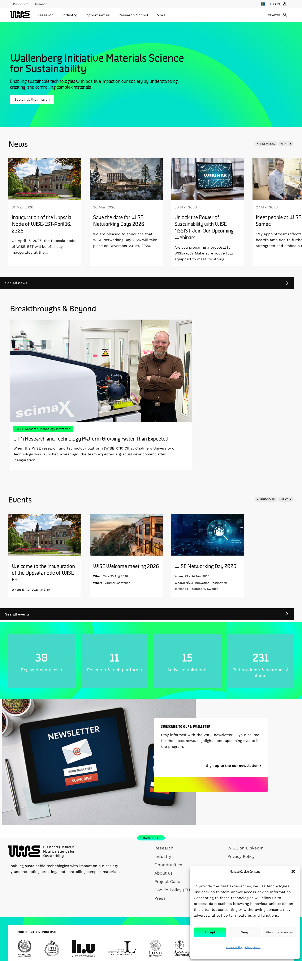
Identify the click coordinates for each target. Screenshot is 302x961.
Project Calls (167, 881)
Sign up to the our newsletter (232, 780)
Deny (245, 932)
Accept (210, 932)
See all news (16, 283)
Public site (20, 4)
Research (45, 15)
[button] (293, 871)
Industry (69, 15)
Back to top (152, 838)
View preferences (279, 932)
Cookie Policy (234, 947)
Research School (133, 15)
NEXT (284, 143)
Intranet (41, 4)
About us (163, 873)
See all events (17, 614)
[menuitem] (45, 15)
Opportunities (98, 15)
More (161, 15)
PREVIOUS (267, 143)
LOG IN (275, 4)
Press (160, 898)
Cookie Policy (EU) (172, 889)
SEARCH (274, 15)
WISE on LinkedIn (245, 848)
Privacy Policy (253, 947)
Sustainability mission (32, 99)
